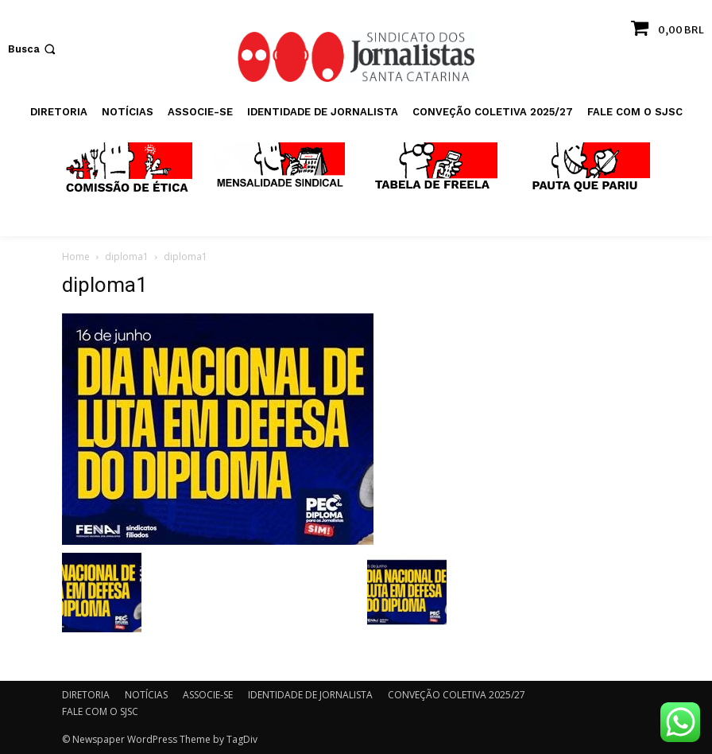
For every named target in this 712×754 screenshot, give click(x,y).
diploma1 (127, 256)
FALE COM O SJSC (100, 711)
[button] (33, 48)
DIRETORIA (86, 695)
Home (76, 256)
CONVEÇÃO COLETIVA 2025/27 (456, 695)
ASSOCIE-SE (208, 695)
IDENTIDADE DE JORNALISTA (310, 695)
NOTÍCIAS (146, 695)
